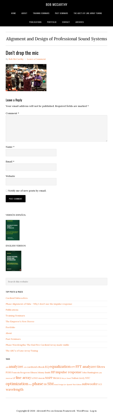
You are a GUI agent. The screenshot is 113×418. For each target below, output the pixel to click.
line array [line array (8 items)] (23, 377)
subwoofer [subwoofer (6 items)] (90, 384)
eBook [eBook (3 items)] (41, 366)
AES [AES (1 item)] (7, 367)
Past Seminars (13, 339)
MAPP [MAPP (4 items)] (48, 378)
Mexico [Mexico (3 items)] (57, 378)
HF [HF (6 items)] (53, 372)
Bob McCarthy (56, 4)
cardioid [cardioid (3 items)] (32, 366)
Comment (12, 113)
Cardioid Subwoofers (17, 298)
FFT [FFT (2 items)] (73, 367)
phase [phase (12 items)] (37, 383)
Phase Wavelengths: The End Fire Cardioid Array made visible (37, 344)
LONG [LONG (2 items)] (35, 378)
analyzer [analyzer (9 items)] (16, 366)
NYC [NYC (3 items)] (87, 378)
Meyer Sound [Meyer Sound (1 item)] (66, 378)
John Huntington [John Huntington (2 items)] (90, 372)
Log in (93, 410)
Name (10, 146)
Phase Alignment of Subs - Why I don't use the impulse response (39, 304)
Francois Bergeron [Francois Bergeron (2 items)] (20, 372)
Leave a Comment (36, 59)
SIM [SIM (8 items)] (50, 384)
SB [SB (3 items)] (45, 384)
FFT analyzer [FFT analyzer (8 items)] (86, 366)
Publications (12, 309)
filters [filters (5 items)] (101, 367)
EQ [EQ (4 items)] (47, 366)
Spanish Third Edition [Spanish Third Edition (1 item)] (74, 384)
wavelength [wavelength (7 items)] (14, 389)
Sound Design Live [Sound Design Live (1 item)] (60, 384)
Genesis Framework (64, 410)
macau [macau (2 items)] (41, 378)
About (9, 333)
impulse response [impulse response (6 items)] (69, 372)
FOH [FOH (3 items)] (8, 372)
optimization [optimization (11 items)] (17, 383)
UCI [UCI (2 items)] (100, 384)
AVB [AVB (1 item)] (25, 367)
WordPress (82, 410)
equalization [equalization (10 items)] (60, 366)
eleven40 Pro (43, 410)
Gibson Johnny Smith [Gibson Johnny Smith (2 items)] (40, 372)
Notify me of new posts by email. (27, 190)
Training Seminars (15, 315)
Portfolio (10, 327)
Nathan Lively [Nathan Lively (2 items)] (78, 378)
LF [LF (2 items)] (14, 378)
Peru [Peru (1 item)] (30, 384)
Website (10, 176)
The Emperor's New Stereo (20, 321)
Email (10, 161)
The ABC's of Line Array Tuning (22, 350)
